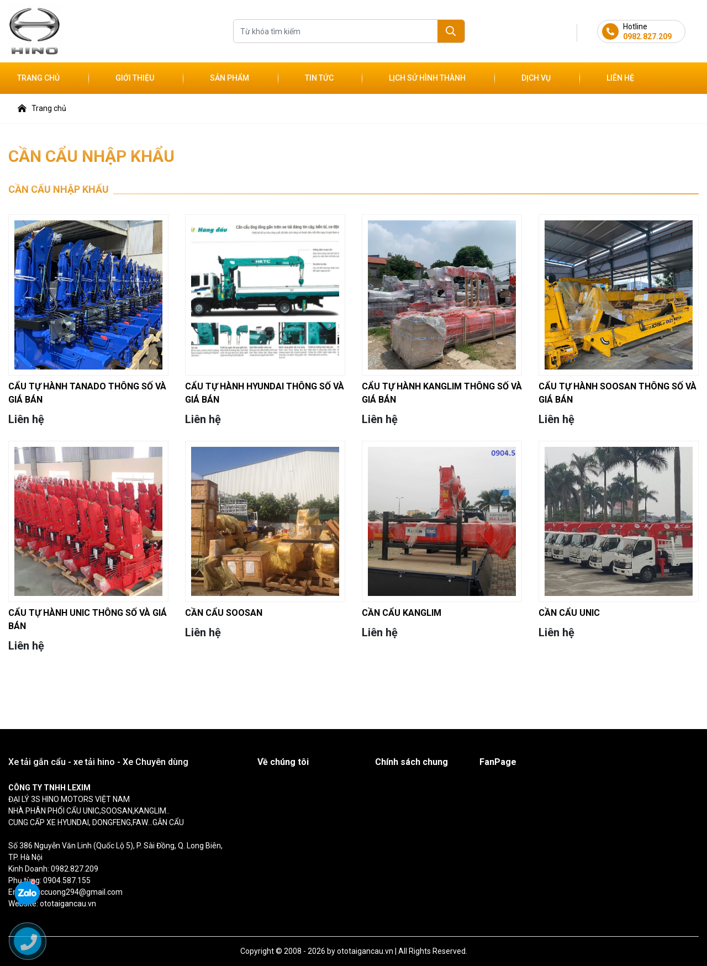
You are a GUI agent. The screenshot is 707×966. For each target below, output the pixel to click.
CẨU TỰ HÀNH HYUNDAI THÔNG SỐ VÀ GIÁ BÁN (264, 393)
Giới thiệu (134, 77)
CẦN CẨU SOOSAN (223, 613)
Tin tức (319, 77)
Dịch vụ (536, 77)
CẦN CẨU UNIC (569, 613)
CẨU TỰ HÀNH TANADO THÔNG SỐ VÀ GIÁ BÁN (87, 393)
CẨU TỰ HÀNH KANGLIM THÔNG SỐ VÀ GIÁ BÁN (442, 393)
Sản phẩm (229, 77)
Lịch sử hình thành (427, 77)
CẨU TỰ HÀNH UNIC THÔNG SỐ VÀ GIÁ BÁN (87, 619)
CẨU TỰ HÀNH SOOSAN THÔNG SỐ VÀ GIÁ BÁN (618, 393)
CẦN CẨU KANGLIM (401, 613)
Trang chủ (38, 77)
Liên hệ (620, 77)
